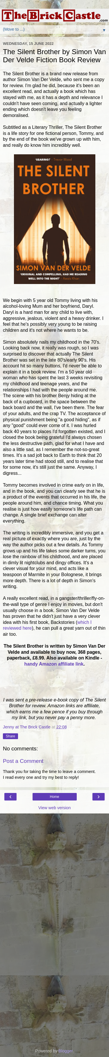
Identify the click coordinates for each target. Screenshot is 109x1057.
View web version (54, 807)
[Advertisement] (55, 842)
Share (10, 736)
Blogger (65, 1051)
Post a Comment (23, 761)
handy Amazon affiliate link (53, 664)
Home (54, 797)
